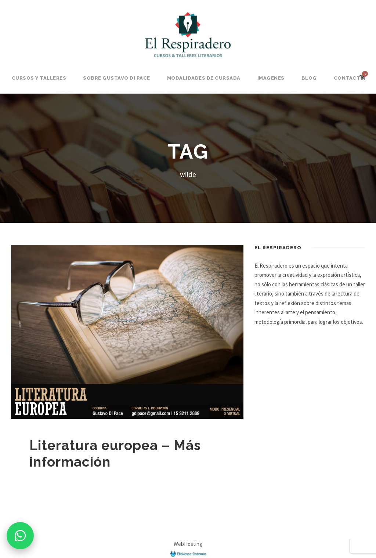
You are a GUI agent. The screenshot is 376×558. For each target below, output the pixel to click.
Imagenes (271, 78)
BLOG (309, 78)
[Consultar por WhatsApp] (20, 535)
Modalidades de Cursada (204, 78)
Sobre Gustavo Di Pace (116, 78)
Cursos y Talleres (39, 78)
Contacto (349, 78)
